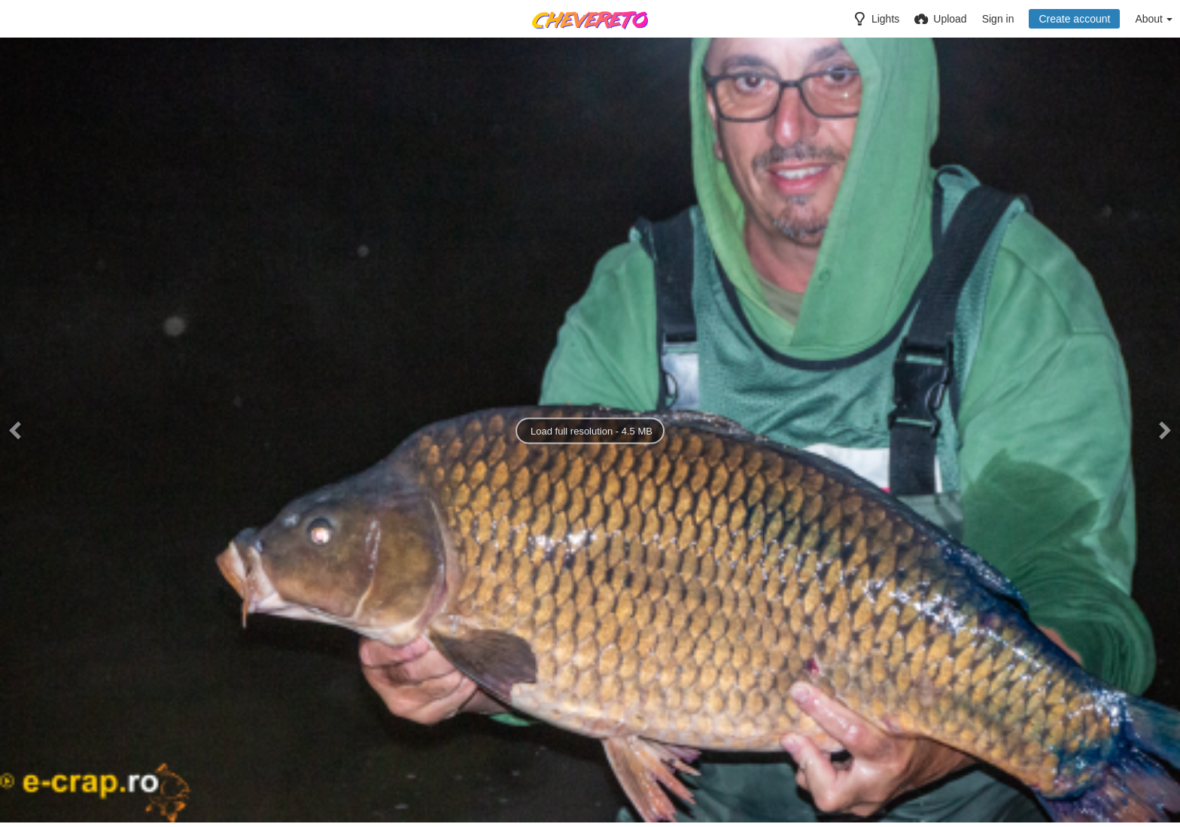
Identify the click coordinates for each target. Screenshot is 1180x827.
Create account (1074, 19)
